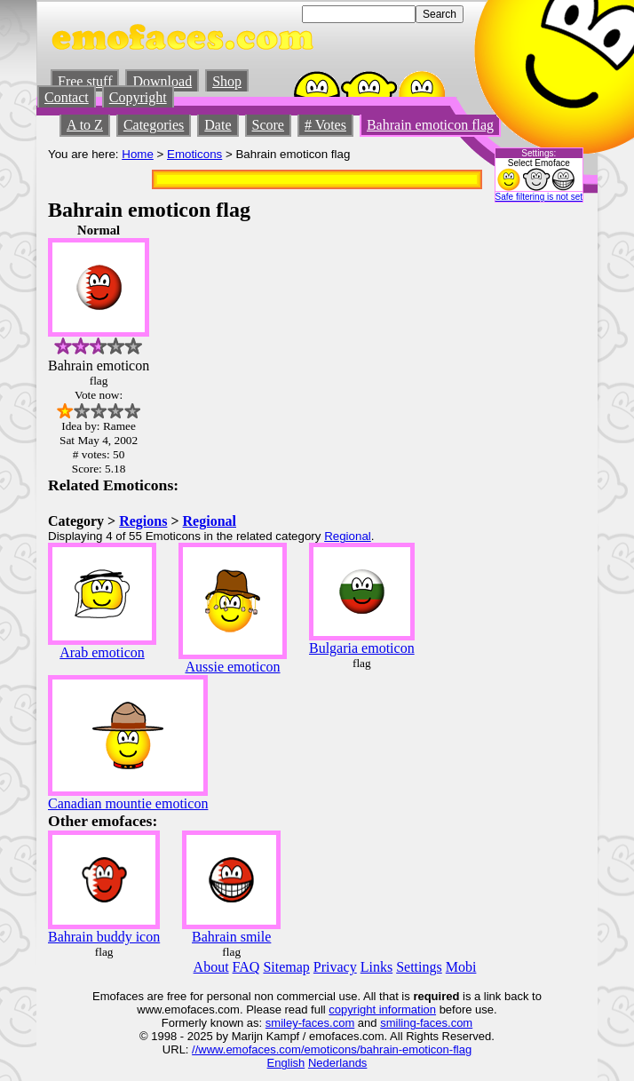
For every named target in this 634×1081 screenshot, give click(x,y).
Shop (227, 81)
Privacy (335, 966)
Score (268, 124)
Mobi (461, 966)
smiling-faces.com (426, 1022)
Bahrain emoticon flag (430, 124)
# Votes (325, 124)
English (286, 1062)
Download (162, 81)
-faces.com (326, 1022)
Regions (143, 521)
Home (138, 154)
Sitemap (286, 966)
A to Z (85, 124)
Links (376, 966)
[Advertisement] (532, 489)
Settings (419, 966)
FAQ (246, 966)
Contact (66, 97)
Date (217, 124)
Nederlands (338, 1062)
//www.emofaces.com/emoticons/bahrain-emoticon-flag (332, 1049)
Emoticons (194, 154)
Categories (153, 124)
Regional (209, 521)
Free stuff (85, 81)
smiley (281, 1022)
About (211, 966)
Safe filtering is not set (538, 197)
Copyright (138, 97)
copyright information (382, 1009)
